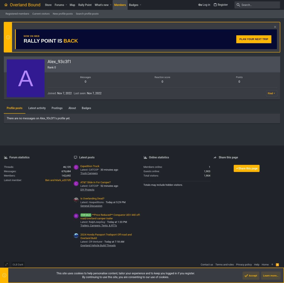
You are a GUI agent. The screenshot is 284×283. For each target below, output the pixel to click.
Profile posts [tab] (15, 108)
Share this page (247, 168)
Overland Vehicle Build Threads (98, 245)
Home (265, 264)
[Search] (255, 4)
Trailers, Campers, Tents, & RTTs (98, 225)
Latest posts (87, 157)
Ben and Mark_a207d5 (58, 180)
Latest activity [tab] (37, 108)
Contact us (207, 264)
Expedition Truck (89, 166)
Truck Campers (89, 173)
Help (256, 264)
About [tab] (72, 108)
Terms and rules (224, 264)
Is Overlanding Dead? (92, 198)
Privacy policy (244, 264)
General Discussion (91, 205)
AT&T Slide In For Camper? (95, 182)
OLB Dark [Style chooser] (18, 264)
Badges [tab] (86, 108)
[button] (66, 4)
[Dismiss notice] (274, 27)
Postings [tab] (57, 108)
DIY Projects (87, 189)
